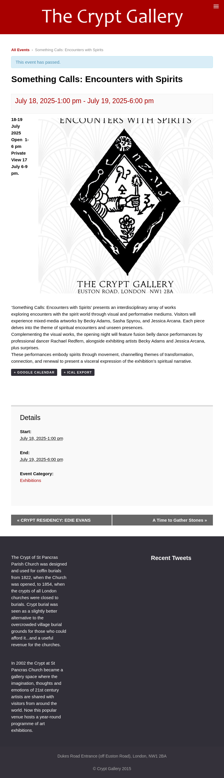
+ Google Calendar (34, 372)
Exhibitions (30, 480)
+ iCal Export (78, 372)
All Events (20, 50)
